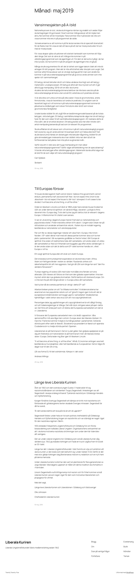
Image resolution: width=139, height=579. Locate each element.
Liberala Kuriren (18, 542)
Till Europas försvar (49, 189)
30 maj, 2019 (39, 168)
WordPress (130, 572)
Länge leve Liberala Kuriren (55, 382)
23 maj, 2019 (39, 362)
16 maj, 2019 (39, 505)
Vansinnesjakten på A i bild (55, 25)
